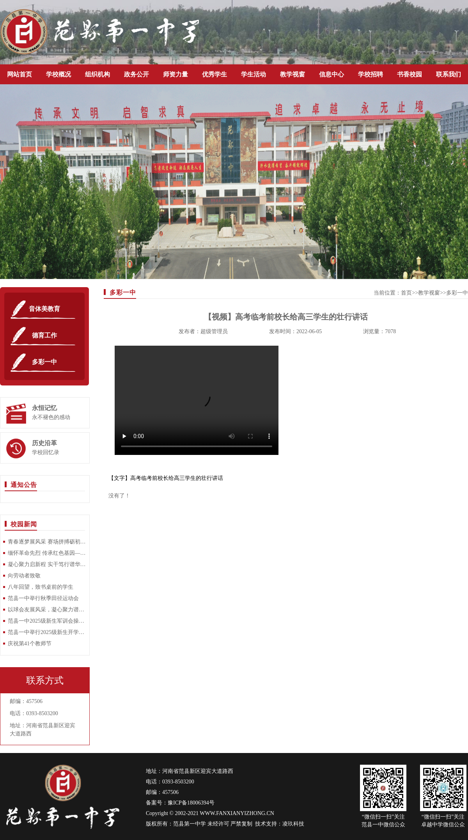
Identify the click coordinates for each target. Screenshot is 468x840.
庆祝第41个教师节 (29, 643)
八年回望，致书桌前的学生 (40, 587)
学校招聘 (370, 74)
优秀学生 (214, 74)
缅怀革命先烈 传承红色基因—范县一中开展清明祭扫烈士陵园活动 (47, 553)
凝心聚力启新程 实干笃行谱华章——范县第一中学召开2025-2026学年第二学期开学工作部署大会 (47, 564)
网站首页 (19, 74)
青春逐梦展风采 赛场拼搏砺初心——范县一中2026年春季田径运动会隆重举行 (47, 542)
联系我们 (448, 74)
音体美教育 (44, 308)
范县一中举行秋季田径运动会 (43, 598)
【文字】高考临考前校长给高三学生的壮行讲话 (165, 478)
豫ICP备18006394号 (191, 803)
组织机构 (97, 74)
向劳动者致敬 (24, 576)
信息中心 (331, 74)
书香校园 (409, 74)
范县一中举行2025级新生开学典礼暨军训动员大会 (47, 632)
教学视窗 (292, 74)
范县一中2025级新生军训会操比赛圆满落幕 (47, 621)
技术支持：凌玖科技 (279, 824)
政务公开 (136, 74)
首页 (406, 293)
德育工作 (44, 335)
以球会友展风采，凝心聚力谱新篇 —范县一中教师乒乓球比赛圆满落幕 (47, 610)
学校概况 (58, 74)
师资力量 (175, 74)
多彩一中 (44, 362)
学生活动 (253, 74)
